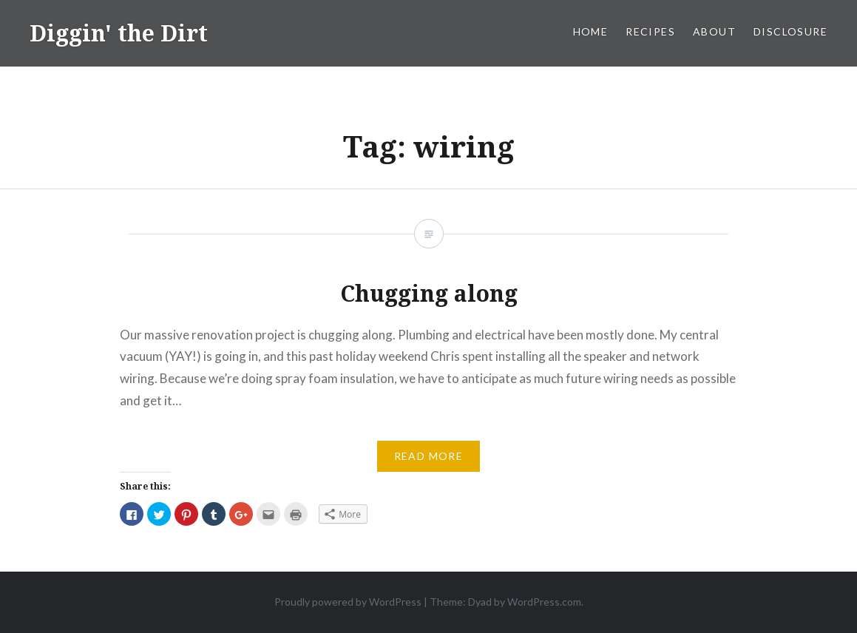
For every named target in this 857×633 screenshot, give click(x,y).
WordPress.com (544, 601)
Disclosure (790, 31)
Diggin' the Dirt (119, 33)
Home (591, 31)
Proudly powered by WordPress (347, 601)
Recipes (650, 31)
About (714, 31)
